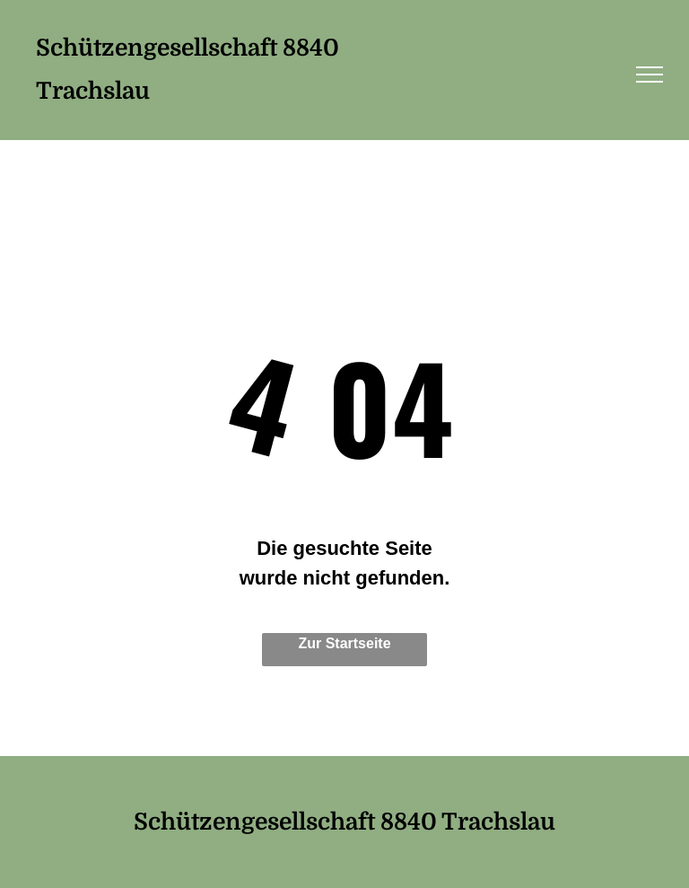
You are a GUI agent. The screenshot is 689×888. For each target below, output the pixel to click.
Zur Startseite (344, 643)
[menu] (649, 74)
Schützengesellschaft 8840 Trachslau (344, 822)
